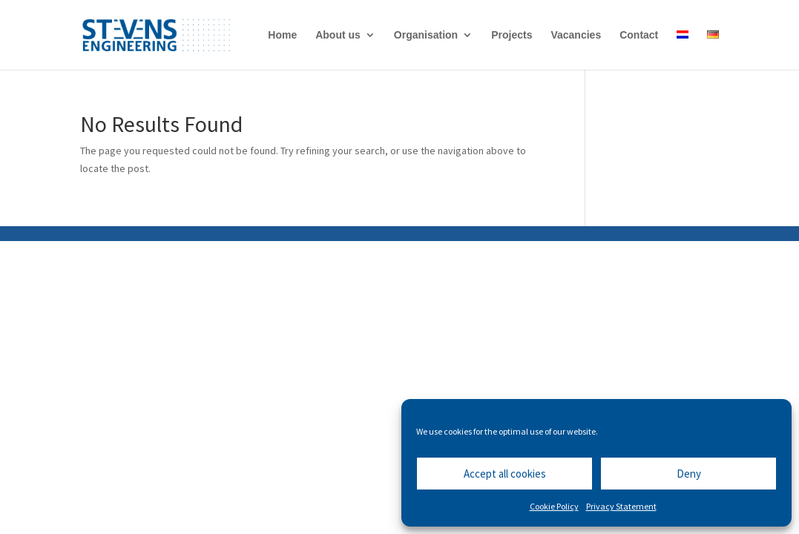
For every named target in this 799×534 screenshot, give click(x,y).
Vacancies (575, 35)
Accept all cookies (505, 474)
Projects (511, 35)
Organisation (426, 35)
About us (338, 35)
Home (282, 35)
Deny (689, 474)
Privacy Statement (621, 506)
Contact (638, 35)
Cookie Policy (554, 506)
